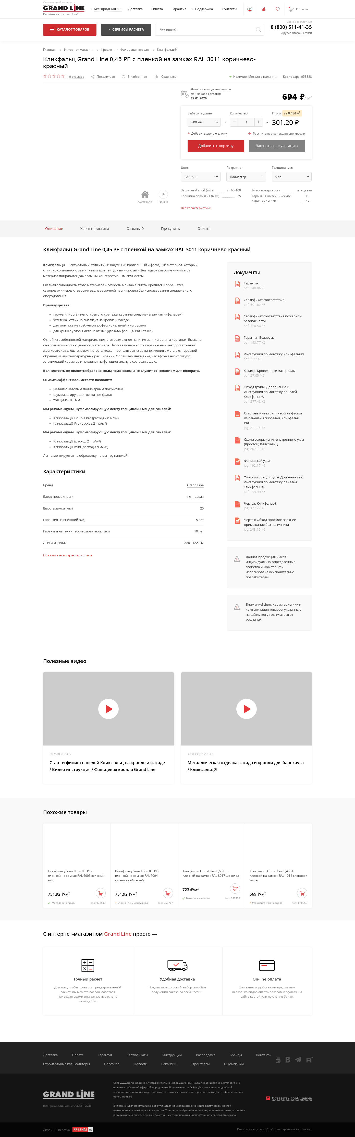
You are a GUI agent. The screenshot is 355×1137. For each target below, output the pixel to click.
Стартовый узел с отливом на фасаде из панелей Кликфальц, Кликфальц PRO (273, 418)
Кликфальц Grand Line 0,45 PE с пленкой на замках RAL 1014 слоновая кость (278, 875)
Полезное (111, 1064)
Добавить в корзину (216, 145)
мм (206, 122)
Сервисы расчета (126, 29)
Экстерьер (145, 197)
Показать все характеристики (67, 555)
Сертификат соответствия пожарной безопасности (273, 318)
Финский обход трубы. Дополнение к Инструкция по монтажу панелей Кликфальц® (273, 482)
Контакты (229, 9)
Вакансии (168, 1064)
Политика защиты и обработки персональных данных (274, 1129)
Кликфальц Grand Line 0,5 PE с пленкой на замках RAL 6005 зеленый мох (76, 875)
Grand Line (195, 485)
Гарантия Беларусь (259, 337)
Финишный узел (257, 461)
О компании (234, 1064)
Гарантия (179, 9)
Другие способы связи (296, 33)
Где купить (170, 228)
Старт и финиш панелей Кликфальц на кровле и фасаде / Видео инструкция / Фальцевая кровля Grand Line (107, 766)
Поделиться (103, 76)
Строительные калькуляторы (66, 1064)
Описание (54, 228)
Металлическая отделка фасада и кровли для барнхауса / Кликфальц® (246, 766)
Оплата (157, 9)
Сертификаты (137, 1055)
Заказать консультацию (277, 145)
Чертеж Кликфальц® (260, 503)
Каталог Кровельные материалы (270, 371)
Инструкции (172, 1055)
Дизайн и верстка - (68, 1129)
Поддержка (204, 9)
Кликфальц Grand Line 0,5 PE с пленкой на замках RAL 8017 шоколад (210, 873)
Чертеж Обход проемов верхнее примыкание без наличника (270, 522)
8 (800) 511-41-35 (291, 27)
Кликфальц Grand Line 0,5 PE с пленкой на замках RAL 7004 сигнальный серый (137, 875)
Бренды (236, 1055)
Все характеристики (196, 208)
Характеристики (94, 228)
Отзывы (135, 228)
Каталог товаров (69, 29)
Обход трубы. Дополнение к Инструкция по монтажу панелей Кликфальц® (270, 392)
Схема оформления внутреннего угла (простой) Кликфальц (274, 442)
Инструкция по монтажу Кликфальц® (274, 354)
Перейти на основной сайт (61, 14)
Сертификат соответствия (264, 300)
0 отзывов (76, 77)
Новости (140, 1064)
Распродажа (205, 1055)
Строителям (200, 1064)
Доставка (135, 9)
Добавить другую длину (207, 133)
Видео (163, 197)
